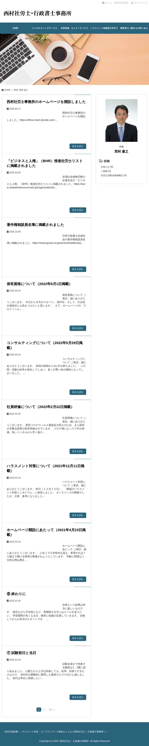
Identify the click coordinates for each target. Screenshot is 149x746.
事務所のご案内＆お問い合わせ (134, 30)
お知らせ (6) (107, 166)
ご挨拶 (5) (106, 171)
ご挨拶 (15, 28)
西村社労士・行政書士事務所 (74, 741)
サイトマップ (139, 2)
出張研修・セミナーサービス (74, 28)
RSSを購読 (122, 2)
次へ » (52, 710)
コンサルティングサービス (44, 28)
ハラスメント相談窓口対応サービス (104, 30)
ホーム (107, 2)
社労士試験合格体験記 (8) (114, 175)
